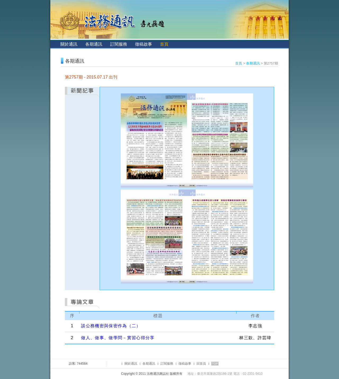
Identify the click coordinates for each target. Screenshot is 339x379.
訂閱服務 (118, 44)
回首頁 (201, 363)
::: (54, 44)
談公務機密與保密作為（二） (111, 326)
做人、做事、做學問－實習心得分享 (117, 337)
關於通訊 (68, 44)
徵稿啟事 (143, 44)
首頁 (164, 44)
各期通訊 (93, 44)
